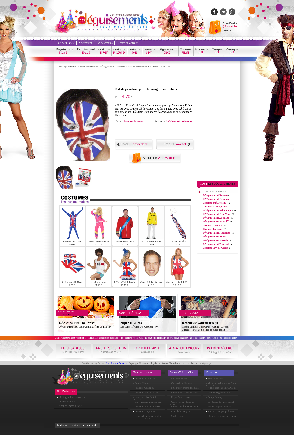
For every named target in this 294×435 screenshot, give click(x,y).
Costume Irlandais (212, 225)
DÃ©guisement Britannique (114, 66)
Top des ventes (104, 42)
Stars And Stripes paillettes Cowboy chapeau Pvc (220, 413)
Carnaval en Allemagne (182, 383)
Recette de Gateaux (127, 42)
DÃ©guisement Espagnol (216, 244)
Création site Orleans (116, 363)
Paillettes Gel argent (144, 387)
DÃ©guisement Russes (214, 236)
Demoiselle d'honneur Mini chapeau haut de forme (147, 417)
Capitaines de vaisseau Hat (221, 401)
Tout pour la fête (65, 42)
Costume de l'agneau (145, 378)
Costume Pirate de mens (146, 392)
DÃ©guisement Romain (215, 195)
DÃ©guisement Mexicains (216, 232)
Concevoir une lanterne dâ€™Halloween (182, 403)
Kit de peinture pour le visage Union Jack (149, 66)
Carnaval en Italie (179, 378)
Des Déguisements (67, 66)
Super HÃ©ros (131, 323)
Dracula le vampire (180, 411)
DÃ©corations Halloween (77, 323)
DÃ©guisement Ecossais (215, 240)
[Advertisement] (123, 78)
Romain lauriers (215, 378)
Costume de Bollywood (215, 206)
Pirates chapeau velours (219, 406)
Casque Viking (142, 383)
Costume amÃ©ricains (214, 202)
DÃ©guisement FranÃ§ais (216, 214)
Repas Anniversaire (180, 397)
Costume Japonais (212, 229)
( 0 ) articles (230, 26)
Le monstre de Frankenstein (184, 392)
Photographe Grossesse (72, 397)
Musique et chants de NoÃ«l (185, 387)
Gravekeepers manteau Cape (149, 401)
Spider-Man (177, 416)
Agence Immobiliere (70, 405)
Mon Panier (230, 23)
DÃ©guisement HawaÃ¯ (215, 221)
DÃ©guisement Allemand (216, 217)
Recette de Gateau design (200, 323)
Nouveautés (85, 42)
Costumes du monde (88, 66)
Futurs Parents (67, 401)
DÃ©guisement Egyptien (216, 198)
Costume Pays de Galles (215, 247)
